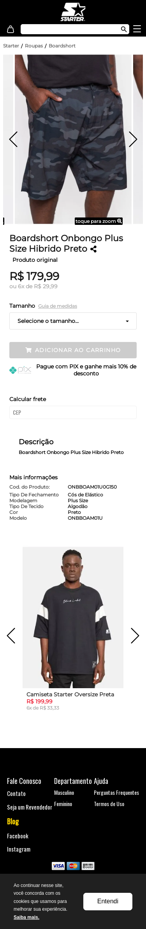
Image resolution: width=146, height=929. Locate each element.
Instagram (18, 849)
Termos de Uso (109, 803)
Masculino (64, 792)
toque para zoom (99, 221)
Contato (16, 793)
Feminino (63, 803)
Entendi (107, 901)
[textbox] (67, 29)
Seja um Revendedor (29, 807)
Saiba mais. (26, 917)
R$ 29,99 (46, 286)
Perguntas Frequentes (116, 792)
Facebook (17, 835)
